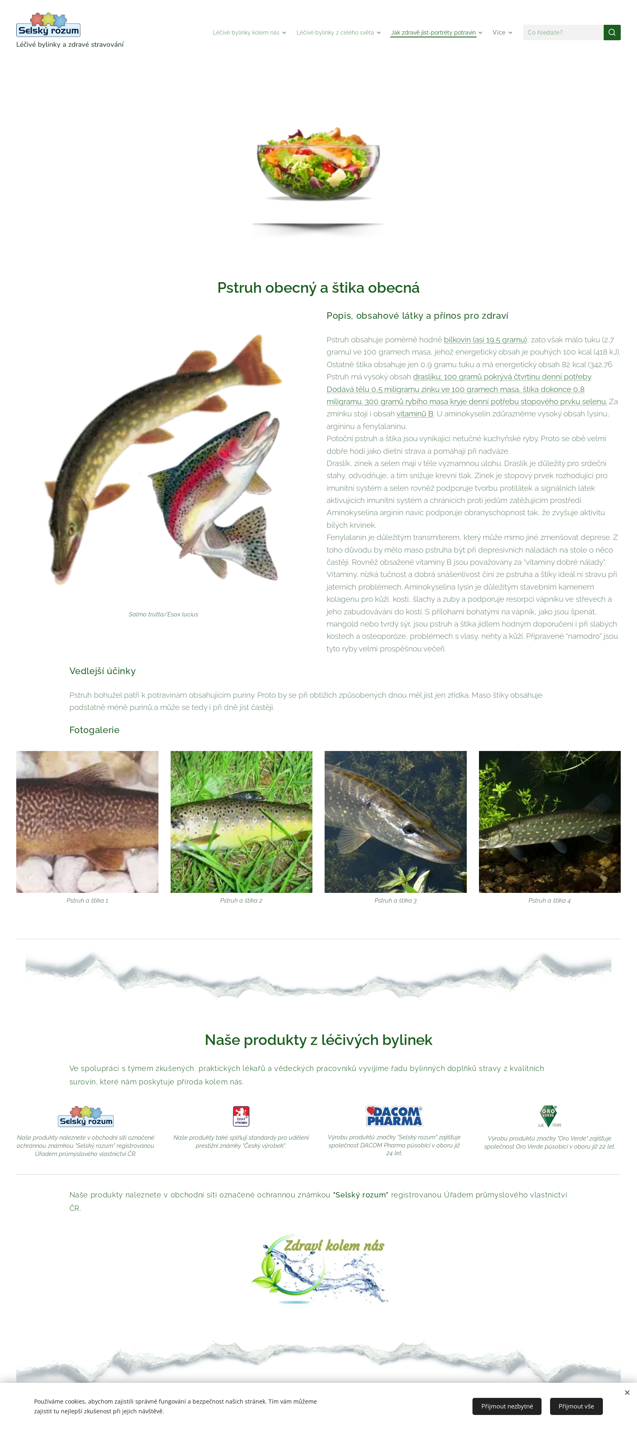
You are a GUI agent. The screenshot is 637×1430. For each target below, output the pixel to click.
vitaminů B (414, 413)
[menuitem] (229, 32)
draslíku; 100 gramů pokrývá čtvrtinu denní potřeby (502, 376)
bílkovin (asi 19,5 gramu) (485, 339)
